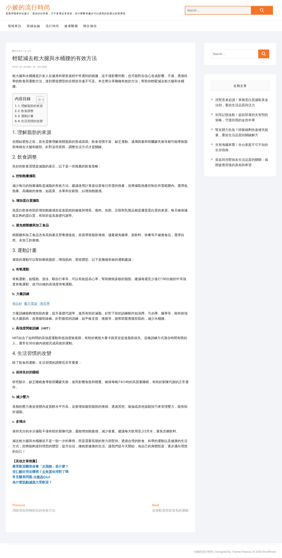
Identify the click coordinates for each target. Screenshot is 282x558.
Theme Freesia (241, 551)
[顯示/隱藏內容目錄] (38, 99)
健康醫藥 (71, 26)
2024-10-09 (21, 51)
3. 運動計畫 (25, 116)
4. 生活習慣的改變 (30, 121)
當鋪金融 (33, 26)
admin (27, 67)
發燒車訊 (15, 26)
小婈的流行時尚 (28, 7)
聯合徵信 (90, 26)
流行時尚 (52, 26)
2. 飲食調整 (25, 111)
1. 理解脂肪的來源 (30, 106)
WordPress (269, 551)
